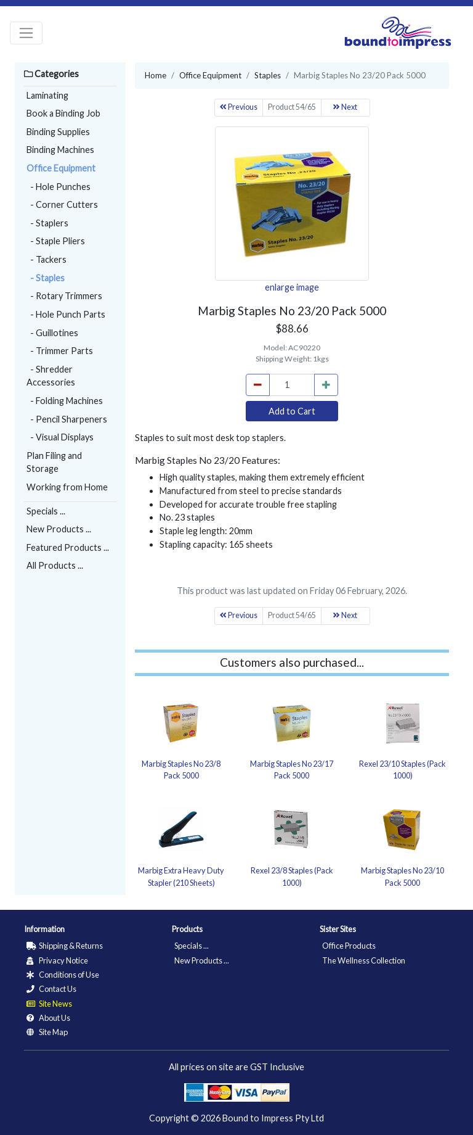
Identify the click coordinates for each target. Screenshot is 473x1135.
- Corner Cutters (62, 204)
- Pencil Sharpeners (66, 419)
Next (345, 107)
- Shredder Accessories (50, 376)
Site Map (47, 1032)
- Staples (45, 278)
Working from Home (67, 487)
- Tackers (46, 259)
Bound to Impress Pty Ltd (273, 1118)
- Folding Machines (64, 400)
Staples (267, 75)
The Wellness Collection (363, 960)
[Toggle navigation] (26, 33)
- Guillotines (52, 333)
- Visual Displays (60, 437)
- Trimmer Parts (59, 350)
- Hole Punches (58, 186)
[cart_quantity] (292, 385)
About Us (48, 1018)
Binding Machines (60, 149)
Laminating (47, 95)
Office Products (349, 946)
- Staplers (47, 223)
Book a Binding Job (63, 113)
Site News (49, 1004)
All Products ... (54, 565)
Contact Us (51, 989)
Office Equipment (60, 168)
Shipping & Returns (64, 946)
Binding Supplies (58, 131)
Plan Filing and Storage (54, 462)
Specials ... (45, 511)
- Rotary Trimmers (64, 296)
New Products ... (58, 529)
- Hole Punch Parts (65, 314)
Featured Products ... (67, 547)
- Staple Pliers (55, 241)
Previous (238, 107)
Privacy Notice (57, 960)
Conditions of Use (62, 975)
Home (155, 75)
